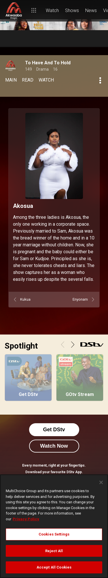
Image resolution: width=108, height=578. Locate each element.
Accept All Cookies (54, 567)
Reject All (54, 551)
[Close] (101, 482)
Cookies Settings (54, 534)
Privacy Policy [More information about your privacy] (26, 519)
